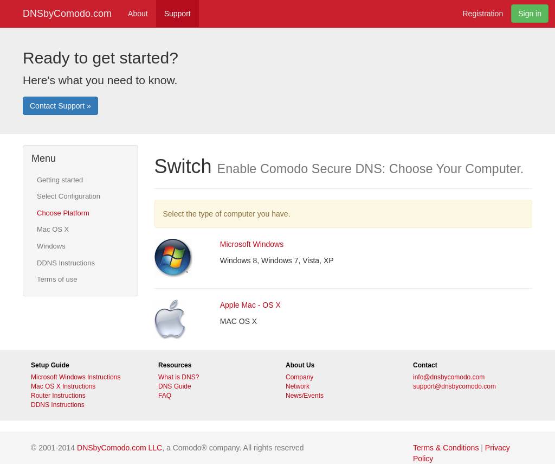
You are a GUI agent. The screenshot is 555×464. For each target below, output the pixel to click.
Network (297, 386)
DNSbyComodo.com (67, 13)
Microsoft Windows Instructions (75, 377)
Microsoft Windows (251, 244)
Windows (51, 246)
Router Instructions (58, 395)
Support (177, 13)
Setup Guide (50, 365)
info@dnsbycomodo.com (449, 377)
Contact (425, 365)
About (138, 13)
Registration (482, 13)
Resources (174, 365)
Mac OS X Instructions (63, 386)
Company (299, 377)
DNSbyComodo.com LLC (119, 447)
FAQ (164, 395)
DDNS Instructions (66, 263)
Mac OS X (53, 229)
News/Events (305, 395)
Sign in (529, 13)
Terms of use (57, 279)
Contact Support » (60, 105)
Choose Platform (63, 213)
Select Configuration (68, 196)
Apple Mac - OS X (250, 305)
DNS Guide (174, 386)
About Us (300, 365)
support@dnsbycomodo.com (454, 386)
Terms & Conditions (446, 447)
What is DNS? (178, 377)
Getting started (60, 180)
